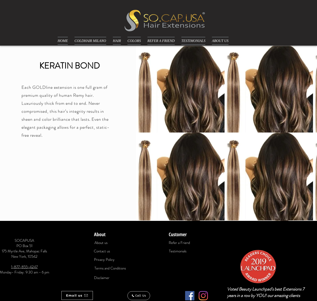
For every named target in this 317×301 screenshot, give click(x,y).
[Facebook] (189, 295)
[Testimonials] (178, 251)
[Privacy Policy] (104, 259)
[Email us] (77, 295)
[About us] (101, 243)
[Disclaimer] (102, 278)
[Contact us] (102, 251)
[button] (117, 41)
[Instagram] (203, 295)
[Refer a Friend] (179, 243)
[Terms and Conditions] (110, 268)
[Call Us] (138, 295)
